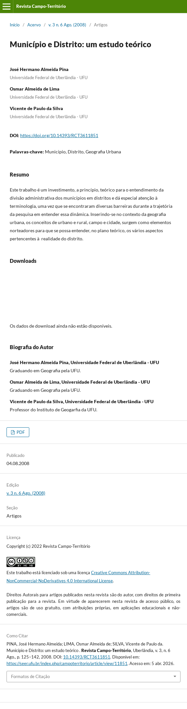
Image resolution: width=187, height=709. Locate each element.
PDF (20, 432)
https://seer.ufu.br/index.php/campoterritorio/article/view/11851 (67, 663)
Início (15, 24)
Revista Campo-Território (41, 6)
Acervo (34, 24)
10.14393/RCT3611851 (86, 656)
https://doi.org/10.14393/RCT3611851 (59, 135)
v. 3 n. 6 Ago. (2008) (67, 24)
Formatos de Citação (30, 676)
